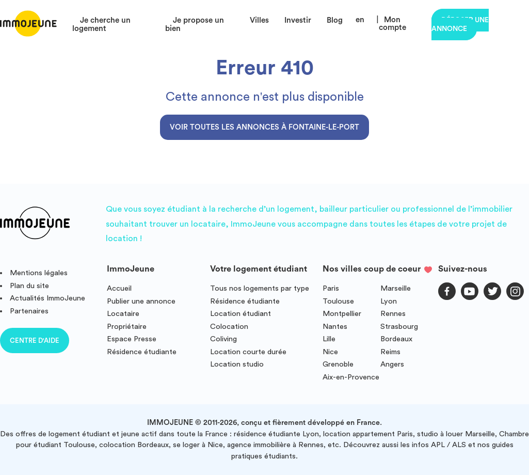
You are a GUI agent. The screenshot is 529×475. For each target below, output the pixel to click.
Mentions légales (39, 273)
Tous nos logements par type (259, 288)
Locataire (123, 314)
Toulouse (338, 301)
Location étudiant (240, 314)
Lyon (388, 301)
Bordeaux (396, 339)
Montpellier (342, 314)
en (360, 20)
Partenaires (29, 311)
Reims (390, 352)
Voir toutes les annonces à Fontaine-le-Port (264, 127)
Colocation (229, 326)
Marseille (395, 288)
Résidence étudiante (142, 352)
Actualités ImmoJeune (47, 298)
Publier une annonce (141, 301)
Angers (392, 364)
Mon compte (392, 23)
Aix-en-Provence (351, 377)
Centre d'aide (34, 340)
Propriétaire (127, 326)
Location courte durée (248, 352)
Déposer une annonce (460, 25)
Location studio (237, 364)
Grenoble (338, 364)
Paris (331, 288)
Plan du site (29, 286)
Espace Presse (131, 339)
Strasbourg (399, 326)
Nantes (335, 326)
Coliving (223, 339)
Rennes (393, 314)
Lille (329, 339)
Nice (330, 352)
